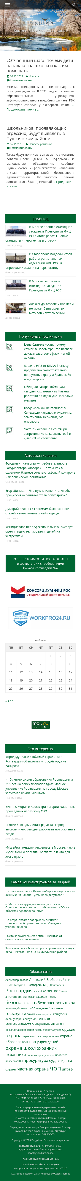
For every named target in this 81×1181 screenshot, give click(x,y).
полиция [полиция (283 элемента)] (32, 1055)
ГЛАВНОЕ (40, 219)
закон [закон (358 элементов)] (31, 1014)
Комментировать (21, 80)
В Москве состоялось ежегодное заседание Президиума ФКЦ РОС (45, 285)
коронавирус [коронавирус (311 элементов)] (24, 1019)
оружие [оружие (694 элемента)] (68, 1029)
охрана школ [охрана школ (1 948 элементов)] (20, 1048)
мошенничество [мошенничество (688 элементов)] (19, 1023)
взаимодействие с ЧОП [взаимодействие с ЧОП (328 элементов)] (20, 1008)
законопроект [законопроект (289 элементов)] (43, 1014)
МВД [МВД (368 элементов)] (46, 985)
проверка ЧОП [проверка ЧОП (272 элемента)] (14, 1060)
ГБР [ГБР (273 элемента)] (67, 980)
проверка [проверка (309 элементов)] (61, 1055)
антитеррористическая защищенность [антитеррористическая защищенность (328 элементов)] (30, 997)
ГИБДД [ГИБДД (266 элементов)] (9, 985)
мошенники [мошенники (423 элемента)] (41, 1019)
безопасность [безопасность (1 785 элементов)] (21, 1002)
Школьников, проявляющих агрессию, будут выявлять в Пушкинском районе (36, 133)
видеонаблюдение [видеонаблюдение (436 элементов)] (50, 1008)
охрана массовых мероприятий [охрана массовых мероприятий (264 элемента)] (40, 1036)
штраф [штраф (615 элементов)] (67, 1069)
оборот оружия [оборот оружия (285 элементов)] (52, 1029)
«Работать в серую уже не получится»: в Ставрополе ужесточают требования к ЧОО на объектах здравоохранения (37, 907)
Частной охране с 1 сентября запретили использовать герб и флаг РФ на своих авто (47, 433)
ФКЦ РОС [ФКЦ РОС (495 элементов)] (53, 991)
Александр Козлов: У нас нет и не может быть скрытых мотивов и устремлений (51, 308)
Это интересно (40, 748)
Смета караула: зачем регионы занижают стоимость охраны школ (33, 937)
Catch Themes (62, 1173)
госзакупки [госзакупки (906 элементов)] (15, 1013)
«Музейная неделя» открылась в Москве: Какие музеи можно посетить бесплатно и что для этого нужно (40, 851)
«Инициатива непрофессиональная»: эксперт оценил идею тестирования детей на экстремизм (39, 531)
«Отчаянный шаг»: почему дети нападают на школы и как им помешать (39, 65)
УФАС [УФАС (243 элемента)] (36, 991)
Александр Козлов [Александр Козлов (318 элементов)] (17, 980)
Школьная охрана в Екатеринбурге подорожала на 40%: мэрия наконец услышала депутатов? (40, 893)
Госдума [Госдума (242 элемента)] (18, 985)
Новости (34, 76)
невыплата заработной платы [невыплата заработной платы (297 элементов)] (23, 1029)
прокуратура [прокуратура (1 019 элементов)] (36, 1060)
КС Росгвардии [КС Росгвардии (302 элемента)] (33, 985)
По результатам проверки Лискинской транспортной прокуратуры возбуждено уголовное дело (33, 923)
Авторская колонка (40, 455)
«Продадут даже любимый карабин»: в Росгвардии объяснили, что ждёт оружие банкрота (35, 761)
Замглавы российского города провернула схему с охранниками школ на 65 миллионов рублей (40, 950)
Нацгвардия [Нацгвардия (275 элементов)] (57, 985)
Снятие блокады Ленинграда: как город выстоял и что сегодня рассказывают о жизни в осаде (40, 829)
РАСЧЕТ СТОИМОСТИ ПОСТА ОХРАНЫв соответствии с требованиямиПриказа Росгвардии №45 (40, 563)
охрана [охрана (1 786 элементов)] (13, 1035)
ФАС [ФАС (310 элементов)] (43, 991)
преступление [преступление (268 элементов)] (46, 1055)
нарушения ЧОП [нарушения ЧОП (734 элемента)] (49, 1023)
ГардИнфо (40, 22)
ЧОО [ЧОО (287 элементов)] (64, 991)
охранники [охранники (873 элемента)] (15, 1054)
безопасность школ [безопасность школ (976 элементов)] (56, 1002)
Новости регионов (40, 144)
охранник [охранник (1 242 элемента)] (47, 1048)
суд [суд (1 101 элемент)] (52, 1060)
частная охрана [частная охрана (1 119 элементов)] (33, 1069)
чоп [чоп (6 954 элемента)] (55, 1068)
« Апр (9, 701)
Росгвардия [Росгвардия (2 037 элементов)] (19, 990)
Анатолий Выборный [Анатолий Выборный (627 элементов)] (46, 979)
